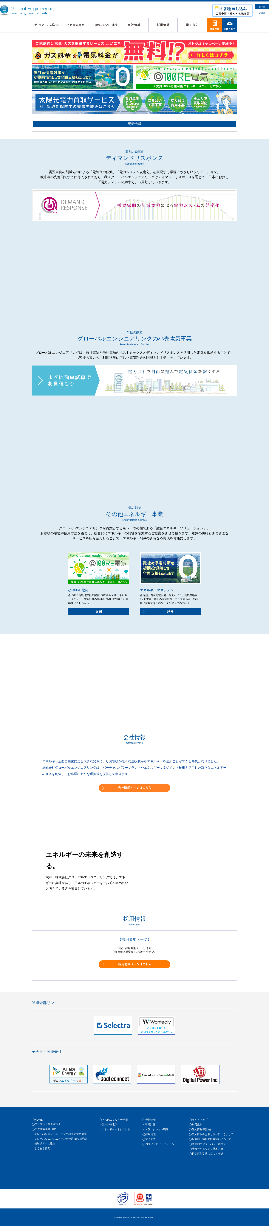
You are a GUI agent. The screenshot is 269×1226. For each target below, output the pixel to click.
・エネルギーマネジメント (114, 1129)
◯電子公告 (149, 1139)
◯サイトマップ (198, 1119)
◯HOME (37, 1119)
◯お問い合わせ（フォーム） (159, 1143)
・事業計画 (148, 1124)
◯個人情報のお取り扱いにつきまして (211, 1134)
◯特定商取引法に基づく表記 (206, 1153)
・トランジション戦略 (155, 1129)
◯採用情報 (149, 1134)
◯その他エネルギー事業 (113, 1119)
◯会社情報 (149, 1119)
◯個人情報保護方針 (201, 1129)
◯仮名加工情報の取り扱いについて (210, 1139)
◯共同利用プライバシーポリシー (208, 1143)
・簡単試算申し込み (43, 1143)
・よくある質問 (41, 1148)
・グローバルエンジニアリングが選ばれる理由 (59, 1138)
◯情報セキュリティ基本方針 (206, 1148)
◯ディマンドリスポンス (46, 1124)
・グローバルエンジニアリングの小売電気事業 (59, 1133)
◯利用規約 (195, 1124)
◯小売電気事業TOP (44, 1128)
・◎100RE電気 (108, 1124)
